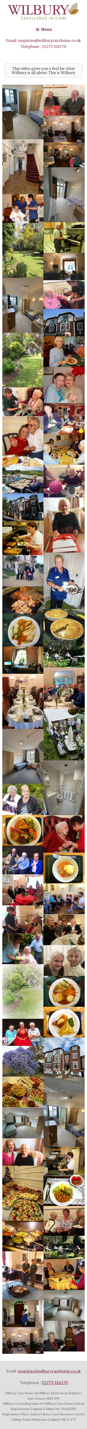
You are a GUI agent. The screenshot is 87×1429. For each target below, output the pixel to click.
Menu (46, 29)
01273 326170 (54, 46)
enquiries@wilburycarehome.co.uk (49, 40)
